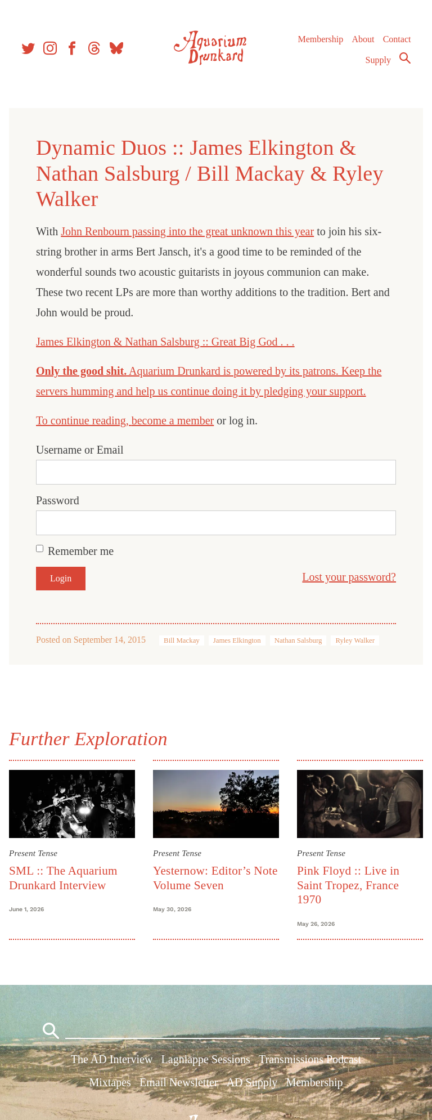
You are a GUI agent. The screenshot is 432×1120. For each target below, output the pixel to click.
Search (405, 58)
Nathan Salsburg (298, 640)
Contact (397, 39)
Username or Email (80, 449)
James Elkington (237, 640)
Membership (320, 39)
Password (57, 500)
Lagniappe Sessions (205, 1059)
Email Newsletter (179, 1082)
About (363, 39)
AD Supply (252, 1082)
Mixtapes (109, 1082)
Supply (378, 60)
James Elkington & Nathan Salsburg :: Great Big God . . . (165, 341)
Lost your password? (349, 577)
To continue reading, (84, 420)
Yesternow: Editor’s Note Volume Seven (215, 877)
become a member (173, 420)
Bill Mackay (182, 640)
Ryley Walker (355, 640)
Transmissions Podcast (310, 1059)
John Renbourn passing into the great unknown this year (187, 231)
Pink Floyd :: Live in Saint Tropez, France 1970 (348, 885)
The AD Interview (112, 1059)
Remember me (81, 551)
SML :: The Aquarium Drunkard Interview (63, 877)
